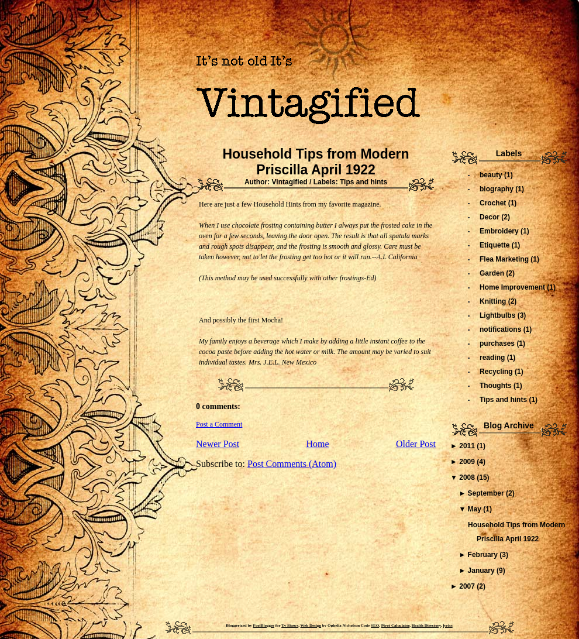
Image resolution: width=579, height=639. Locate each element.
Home (317, 444)
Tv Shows (289, 625)
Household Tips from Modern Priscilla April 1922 (315, 161)
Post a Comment (219, 424)
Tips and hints (363, 182)
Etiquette (496, 245)
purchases (498, 343)
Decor (490, 217)
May (476, 509)
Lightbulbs (499, 315)
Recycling (497, 371)
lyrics (447, 625)
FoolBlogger (263, 625)
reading (493, 357)
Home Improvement (513, 287)
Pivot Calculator (395, 625)
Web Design (311, 625)
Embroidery (500, 231)
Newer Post (217, 444)
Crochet (494, 203)
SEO (375, 625)
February (484, 555)
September (487, 493)
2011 (468, 446)
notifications (501, 329)
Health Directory (426, 625)
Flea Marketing (505, 259)
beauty (492, 175)
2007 (468, 586)
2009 (468, 462)
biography (497, 189)
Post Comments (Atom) (291, 464)
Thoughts (496, 386)
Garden (493, 273)
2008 (468, 477)
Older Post (416, 444)
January (482, 570)
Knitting (494, 301)
